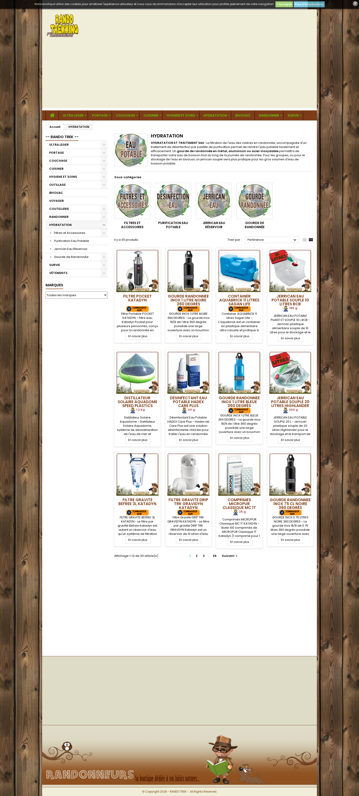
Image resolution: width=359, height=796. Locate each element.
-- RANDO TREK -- (62, 137)
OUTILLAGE (57, 185)
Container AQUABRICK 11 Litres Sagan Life (239, 300)
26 (215, 556)
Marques (54, 285)
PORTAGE (100, 115)
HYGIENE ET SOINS (181, 115)
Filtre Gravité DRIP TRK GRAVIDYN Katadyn (188, 503)
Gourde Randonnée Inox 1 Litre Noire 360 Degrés (188, 300)
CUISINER (151, 115)
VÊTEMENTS (58, 273)
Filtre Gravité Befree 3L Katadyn (137, 501)
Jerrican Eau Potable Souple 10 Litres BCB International (290, 302)
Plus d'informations (309, 4)
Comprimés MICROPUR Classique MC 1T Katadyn (239, 505)
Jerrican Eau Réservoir (70, 249)
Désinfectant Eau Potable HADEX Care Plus (188, 401)
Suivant (230, 556)
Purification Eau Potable (71, 241)
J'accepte (284, 4)
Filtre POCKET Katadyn (137, 298)
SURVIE (293, 115)
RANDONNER (269, 115)
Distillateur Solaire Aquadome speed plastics (137, 401)
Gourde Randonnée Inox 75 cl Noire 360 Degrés (290, 503)
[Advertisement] (179, 76)
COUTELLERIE (59, 209)
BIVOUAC (242, 115)
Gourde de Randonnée (71, 257)
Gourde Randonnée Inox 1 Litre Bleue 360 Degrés (239, 401)
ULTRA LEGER (73, 115)
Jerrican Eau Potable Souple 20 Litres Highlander (290, 401)
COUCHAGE (125, 115)
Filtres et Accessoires (69, 233)
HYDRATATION (215, 115)
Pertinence (272, 240)
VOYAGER (56, 201)
